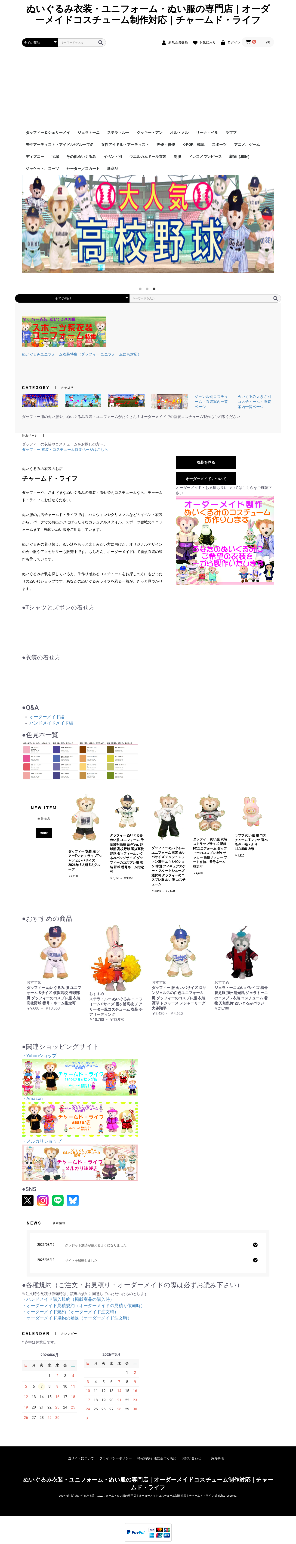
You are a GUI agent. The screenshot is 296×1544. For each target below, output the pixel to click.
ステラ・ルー (118, 132)
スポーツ (219, 144)
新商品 (112, 168)
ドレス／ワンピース (205, 156)
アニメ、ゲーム (247, 144)
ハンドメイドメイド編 (51, 723)
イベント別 (112, 156)
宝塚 (55, 156)
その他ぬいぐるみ (81, 156)
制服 (177, 156)
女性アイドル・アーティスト (125, 144)
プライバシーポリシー (115, 1458)
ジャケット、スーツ (42, 168)
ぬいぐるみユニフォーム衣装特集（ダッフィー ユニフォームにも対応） (81, 354)
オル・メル (179, 132)
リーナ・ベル (207, 132)
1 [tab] (141, 290)
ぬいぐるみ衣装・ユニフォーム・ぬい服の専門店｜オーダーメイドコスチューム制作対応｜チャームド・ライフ (148, 14)
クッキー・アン (150, 132)
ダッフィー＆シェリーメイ (48, 132)
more (44, 833)
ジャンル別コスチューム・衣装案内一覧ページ (211, 401)
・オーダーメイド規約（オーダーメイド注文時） (70, 1311)
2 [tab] (148, 290)
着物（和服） (240, 156)
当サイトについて (81, 1458)
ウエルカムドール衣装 (147, 156)
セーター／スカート (83, 168)
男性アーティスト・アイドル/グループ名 (60, 144)
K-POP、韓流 (193, 144)
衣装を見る (206, 462)
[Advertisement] (148, 92)
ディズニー (35, 156)
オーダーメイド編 (47, 716)
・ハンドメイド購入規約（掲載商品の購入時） (68, 1299)
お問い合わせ (191, 1458)
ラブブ (231, 132)
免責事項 (217, 1458)
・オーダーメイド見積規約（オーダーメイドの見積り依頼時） (83, 1305)
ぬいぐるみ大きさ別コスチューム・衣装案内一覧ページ (254, 401)
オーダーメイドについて (205, 479)
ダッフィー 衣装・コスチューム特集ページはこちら (65, 449)
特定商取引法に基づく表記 (156, 1458)
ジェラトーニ (88, 132)
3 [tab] (155, 290)
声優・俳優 (166, 144)
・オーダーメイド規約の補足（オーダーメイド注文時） (77, 1318)
